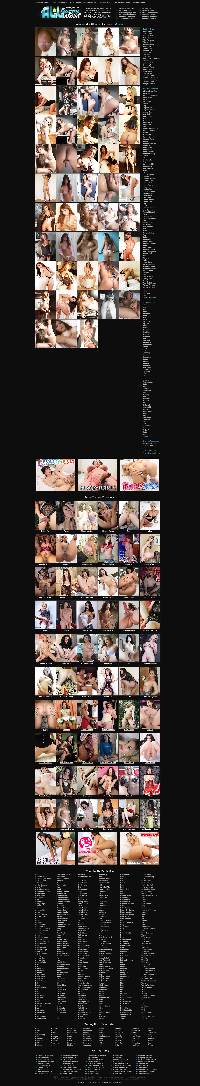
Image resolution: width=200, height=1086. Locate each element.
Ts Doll (144, 945)
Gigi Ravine (82, 883)
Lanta (145, 206)
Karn (80, 991)
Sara (143, 879)
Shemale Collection (127, 17)
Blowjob (146, 330)
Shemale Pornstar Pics (147, 1069)
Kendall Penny (83, 1014)
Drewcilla (60, 975)
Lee (100, 908)
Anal (144, 305)
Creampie (146, 336)
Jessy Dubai (83, 968)
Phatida (123, 975)
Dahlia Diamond (62, 945)
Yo (144, 289)
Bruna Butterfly (149, 131)
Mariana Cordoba (149, 218)
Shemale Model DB (120, 1059)
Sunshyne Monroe (148, 910)
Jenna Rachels (148, 185)
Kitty (144, 204)
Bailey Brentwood (42, 979)
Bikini (145, 326)
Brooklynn (60, 877)
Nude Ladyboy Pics (150, 13)
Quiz (122, 1000)
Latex (145, 374)
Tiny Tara (145, 941)
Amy (144, 106)
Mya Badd (103, 1016)
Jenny (80, 960)
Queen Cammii (126, 998)
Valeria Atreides (147, 954)
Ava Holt (38, 966)
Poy (121, 991)
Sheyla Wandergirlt (149, 895)
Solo (144, 415)
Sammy (123, 1016)
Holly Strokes (83, 914)
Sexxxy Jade (148, 270)
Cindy (58, 929)
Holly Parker (83, 912)
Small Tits (146, 413)
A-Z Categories (90, 2)
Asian (145, 307)
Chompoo (60, 922)
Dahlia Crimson (62, 943)
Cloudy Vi (146, 145)
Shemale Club (148, 82)
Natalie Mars (125, 902)
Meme (101, 983)
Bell (36, 991)
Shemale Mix (68, 1063)
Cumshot (146, 340)
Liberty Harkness (106, 922)
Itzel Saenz (82, 925)
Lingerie (146, 380)
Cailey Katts (61, 885)
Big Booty (146, 319)
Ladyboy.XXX (148, 63)
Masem (102, 973)
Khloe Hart (82, 1018)
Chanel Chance (62, 908)
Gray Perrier (83, 895)
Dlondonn (60, 966)
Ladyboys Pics (94, 1061)
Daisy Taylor (147, 147)
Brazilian (146, 332)
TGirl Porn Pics (144, 1065)
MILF (101, 1039)
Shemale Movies (60, 2)
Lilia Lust (102, 925)
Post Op (146, 401)
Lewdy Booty (104, 916)
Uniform (146, 432)
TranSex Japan (148, 61)
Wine (143, 991)
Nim (121, 920)
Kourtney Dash (105, 889)
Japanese (146, 372)
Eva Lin (146, 158)
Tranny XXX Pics (119, 1073)
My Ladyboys (93, 1057)
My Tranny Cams (149, 444)
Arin (37, 945)
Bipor (37, 1008)
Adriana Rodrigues (42, 881)
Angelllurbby (40, 933)
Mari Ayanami (148, 216)
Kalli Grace (82, 981)
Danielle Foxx (148, 149)
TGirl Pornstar (148, 40)
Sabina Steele (125, 1014)
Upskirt (150, 1041)
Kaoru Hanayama (85, 985)
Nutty (122, 937)
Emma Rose (61, 989)
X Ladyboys (117, 1057)
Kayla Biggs (82, 1000)
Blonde (145, 328)
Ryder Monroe (125, 1012)
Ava (144, 118)
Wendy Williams (149, 287)
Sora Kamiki (146, 904)
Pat (121, 958)
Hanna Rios (82, 900)
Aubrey (38, 956)
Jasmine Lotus (148, 181)
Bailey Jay (147, 38)
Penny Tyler (147, 262)
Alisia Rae (147, 101)
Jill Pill (80, 970)
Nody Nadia (147, 254)
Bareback (146, 313)
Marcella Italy (104, 958)
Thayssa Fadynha (148, 929)
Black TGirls (147, 46)
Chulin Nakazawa (149, 143)
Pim (121, 979)
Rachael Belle (125, 1002)
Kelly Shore (82, 1008)
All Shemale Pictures (127, 15)
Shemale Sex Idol (145, 1056)
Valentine (145, 952)
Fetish (69, 1041)
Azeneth (146, 120)
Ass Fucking (40, 1035)
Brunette (146, 334)
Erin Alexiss (61, 998)
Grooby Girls (148, 36)
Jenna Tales (82, 958)
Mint (100, 1004)
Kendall (81, 1010)
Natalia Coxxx (148, 241)
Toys (144, 428)
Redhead (146, 405)
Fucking (146, 355)
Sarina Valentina (149, 268)
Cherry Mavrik (62, 918)
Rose (122, 1006)
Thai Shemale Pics (95, 1063)
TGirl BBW (147, 57)
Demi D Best (61, 962)
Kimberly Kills (104, 883)
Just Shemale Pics (126, 19)
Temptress (145, 927)
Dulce (58, 977)
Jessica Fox (147, 189)
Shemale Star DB (149, 19)
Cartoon (59, 904)
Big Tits (146, 324)
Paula (122, 964)
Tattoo (145, 422)
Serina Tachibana (148, 889)
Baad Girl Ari (40, 975)
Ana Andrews (40, 925)
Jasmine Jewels (149, 179)
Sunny (144, 908)
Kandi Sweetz (83, 983)
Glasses (146, 361)
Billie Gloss (39, 1006)
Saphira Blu (146, 874)
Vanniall (144, 960)
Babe (145, 311)
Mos (144, 235)
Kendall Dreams (84, 1012)
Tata (144, 275)
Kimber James (148, 199)
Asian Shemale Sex (120, 1067)
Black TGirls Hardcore (151, 59)
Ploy (122, 983)
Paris (145, 260)
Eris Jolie (60, 1000)
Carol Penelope (62, 900)
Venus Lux (145, 964)
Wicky (143, 989)
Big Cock (146, 322)
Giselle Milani (83, 885)
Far (57, 1016)
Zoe (144, 295)
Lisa (100, 935)
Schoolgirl (147, 407)
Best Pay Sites (105, 2)
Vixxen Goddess (148, 979)
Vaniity (145, 281)
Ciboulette (60, 927)
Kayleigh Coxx (83, 1002)
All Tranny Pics (125, 11)
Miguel (101, 995)
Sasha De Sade (147, 885)
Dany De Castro (62, 956)
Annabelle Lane (41, 937)
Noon (122, 931)
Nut (121, 935)
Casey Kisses (148, 137)
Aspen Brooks (41, 954)
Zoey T (144, 1018)
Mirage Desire (104, 1006)
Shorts (134, 1032)
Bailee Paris (147, 122)
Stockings (147, 420)
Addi (37, 874)
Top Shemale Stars (95, 1059)
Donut (58, 970)
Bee (36, 989)
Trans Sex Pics (94, 1069)
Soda (143, 900)
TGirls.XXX (147, 42)
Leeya (101, 910)
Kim (100, 877)
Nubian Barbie (126, 933)
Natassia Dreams (149, 243)
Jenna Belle (147, 183)
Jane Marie (82, 939)
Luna (101, 945)
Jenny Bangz (83, 962)
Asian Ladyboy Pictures (122, 1071)
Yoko (145, 291)
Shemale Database (149, 17)
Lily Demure (104, 931)
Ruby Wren (124, 1008)
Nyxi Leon (147, 256)
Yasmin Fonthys (147, 998)
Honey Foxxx (83, 918)
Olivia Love (147, 258)
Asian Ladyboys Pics (127, 13)
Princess (123, 993)
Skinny (145, 409)
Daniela (59, 950)
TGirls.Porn (147, 34)
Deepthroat (147, 342)
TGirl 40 (146, 55)
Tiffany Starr (147, 279)
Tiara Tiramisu (148, 277)
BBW (145, 317)
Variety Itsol (146, 962)
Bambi (37, 985)
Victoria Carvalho (148, 968)
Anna (37, 935)
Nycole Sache (125, 939)
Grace (80, 891)
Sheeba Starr (146, 893)
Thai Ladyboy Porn (70, 1071)
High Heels (147, 367)
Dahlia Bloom (61, 941)
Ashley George (148, 112)
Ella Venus (60, 981)
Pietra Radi (124, 977)
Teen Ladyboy (68, 1065)
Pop (121, 989)
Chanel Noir (61, 910)
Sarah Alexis (146, 881)
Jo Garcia (81, 975)
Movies (119, 24)
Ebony (145, 347)
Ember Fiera (61, 985)
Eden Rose (60, 979)
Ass (144, 309)
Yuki (143, 1008)
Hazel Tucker (83, 904)
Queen (122, 995)
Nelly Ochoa (147, 32)
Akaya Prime (40, 887)
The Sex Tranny (94, 1073)
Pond (122, 985)
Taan (143, 914)
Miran (145, 231)
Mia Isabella (147, 225)
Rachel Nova (125, 1004)
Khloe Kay (103, 874)
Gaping (145, 359)
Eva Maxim (60, 1008)
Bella (145, 126)
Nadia (145, 237)
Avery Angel (40, 968)
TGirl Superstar (94, 1071)
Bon (36, 1014)
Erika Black (61, 995)
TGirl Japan (147, 73)
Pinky (122, 981)
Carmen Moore (148, 135)
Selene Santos (147, 887)
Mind (101, 1002)
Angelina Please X (42, 929)
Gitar (80, 887)
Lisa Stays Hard (105, 937)
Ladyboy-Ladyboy (150, 80)
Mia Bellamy (104, 985)
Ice (144, 172)
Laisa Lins (103, 897)
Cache (59, 883)
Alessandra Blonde (150, 95)
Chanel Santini (62, 912)
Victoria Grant (147, 973)
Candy (145, 133)
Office (101, 1043)
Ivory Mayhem (148, 174)
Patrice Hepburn (126, 960)
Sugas (144, 906)
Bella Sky (39, 998)
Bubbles (59, 881)
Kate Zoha (82, 998)
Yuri (143, 1010)
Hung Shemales (149, 84)
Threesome (147, 426)
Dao (58, 958)
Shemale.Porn (148, 67)
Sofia (143, 902)
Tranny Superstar (145, 1073)
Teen (144, 424)
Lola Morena (148, 210)
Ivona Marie (82, 927)
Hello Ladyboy (148, 44)
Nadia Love (124, 874)
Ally (36, 908)
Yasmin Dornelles (148, 995)
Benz (37, 1002)
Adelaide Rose (41, 877)
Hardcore (146, 365)
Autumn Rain (40, 962)
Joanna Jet (147, 52)
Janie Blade (82, 941)
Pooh (122, 987)
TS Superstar (68, 1059)
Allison (145, 104)
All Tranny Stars (101, 1082)
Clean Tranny (68, 1073)
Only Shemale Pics (95, 1065)
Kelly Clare (147, 197)
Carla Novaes (61, 893)
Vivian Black (146, 977)
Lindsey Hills (104, 933)
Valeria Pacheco (147, 956)
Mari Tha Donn (105, 962)
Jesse (145, 187)
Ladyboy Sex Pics (145, 1057)
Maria (101, 964)
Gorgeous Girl (148, 164)
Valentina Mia (146, 950)
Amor (37, 918)
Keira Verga (147, 71)
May (144, 220)
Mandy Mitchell (149, 212)
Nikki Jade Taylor (127, 914)
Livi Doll (102, 939)
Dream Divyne (62, 973)
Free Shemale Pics (120, 1063)
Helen (80, 906)
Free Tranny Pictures (71, 1067)
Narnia (122, 891)
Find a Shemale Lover (151, 453)
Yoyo (143, 1004)
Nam (122, 877)
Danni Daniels (148, 152)
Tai (142, 916)
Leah (101, 904)
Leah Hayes (103, 906)
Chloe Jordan (61, 920)
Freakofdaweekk (84, 877)
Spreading (147, 417)
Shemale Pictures (43, 2)
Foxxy (145, 162)
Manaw (102, 952)
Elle (57, 983)
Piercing (146, 395)
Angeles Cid (147, 50)
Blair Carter (39, 1010)
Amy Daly (39, 922)
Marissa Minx (104, 970)
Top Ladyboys (118, 1061)
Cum (144, 338)
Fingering (146, 353)
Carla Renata (61, 895)
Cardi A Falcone (62, 891)
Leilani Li (102, 912)
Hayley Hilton (83, 902)
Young (145, 436)
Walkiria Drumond (148, 981)
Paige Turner (125, 945)
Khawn (80, 1016)
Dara (58, 960)
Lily (100, 929)
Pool (144, 397)
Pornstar (146, 399)
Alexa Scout (147, 97)
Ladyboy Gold (148, 75)
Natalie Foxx (125, 900)
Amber (38, 912)
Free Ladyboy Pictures (122, 1065)
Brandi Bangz (40, 1016)
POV (144, 403)
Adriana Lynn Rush (150, 91)
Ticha (143, 935)
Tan (142, 918)
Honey (80, 916)
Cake (58, 887)
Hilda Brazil (147, 166)
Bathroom (146, 315)
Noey (122, 929)
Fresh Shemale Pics (146, 1061)
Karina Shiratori (84, 987)
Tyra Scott (145, 947)
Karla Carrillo (148, 193)
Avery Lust (39, 970)
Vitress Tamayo (149, 285)
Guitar (80, 897)
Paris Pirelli (124, 956)
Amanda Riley (40, 910)
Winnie (144, 993)
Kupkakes (103, 891)
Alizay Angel (40, 904)
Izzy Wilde (82, 931)
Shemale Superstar (126, 9)
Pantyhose (147, 390)
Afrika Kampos (148, 93)
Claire (58, 931)
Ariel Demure (40, 943)
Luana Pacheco (105, 943)
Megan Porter (104, 977)
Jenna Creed (83, 952)
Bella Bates (39, 995)
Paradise (123, 952)
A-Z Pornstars (75, 2)
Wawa (143, 983)
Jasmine (146, 177)
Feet (144, 351)
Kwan (101, 893)
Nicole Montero (149, 250)
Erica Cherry (61, 993)
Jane (80, 937)
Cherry (145, 141)
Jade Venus (82, 935)
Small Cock (147, 411)
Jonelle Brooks (149, 191)
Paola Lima (124, 950)
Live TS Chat (148, 446)
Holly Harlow (148, 168)
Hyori (145, 170)
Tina (143, 939)
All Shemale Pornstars (147, 1059)
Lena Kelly (103, 914)
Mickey (102, 991)
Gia (79, 879)
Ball (36, 983)
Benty (37, 1000)
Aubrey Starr (40, 960)
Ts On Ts (146, 430)
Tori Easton (146, 943)
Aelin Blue (39, 883)
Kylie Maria (103, 895)
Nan (121, 879)
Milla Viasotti (148, 227)
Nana (122, 881)
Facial (145, 349)
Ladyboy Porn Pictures (97, 1056)
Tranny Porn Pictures (146, 1071)
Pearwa (123, 970)
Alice (145, 99)
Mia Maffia (103, 989)
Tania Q (146, 272)
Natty (145, 245)
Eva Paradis (147, 160)
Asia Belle (147, 114)
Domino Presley (149, 154)
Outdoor (146, 386)
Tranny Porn (118, 1056)
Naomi (122, 887)
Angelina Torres (149, 110)
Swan (143, 912)
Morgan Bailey (148, 233)
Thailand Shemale (149, 15)
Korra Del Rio (104, 887)
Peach (122, 966)
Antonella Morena (42, 941)
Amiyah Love (40, 916)
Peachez (123, 968)
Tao (142, 922)
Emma (59, 987)
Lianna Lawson (149, 208)
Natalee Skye (125, 895)
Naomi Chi (147, 239)
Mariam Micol (104, 966)
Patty (122, 962)
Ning (122, 925)
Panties (146, 388)
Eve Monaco (61, 1012)
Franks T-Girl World (150, 77)
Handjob (146, 363)
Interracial (147, 369)
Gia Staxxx (82, 881)
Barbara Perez (41, 987)
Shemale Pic (143, 1063)
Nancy (122, 883)
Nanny (122, 885)
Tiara (143, 931)
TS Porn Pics (147, 9)
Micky (101, 993)
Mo (100, 1010)
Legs (144, 378)
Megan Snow (148, 222)
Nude (145, 384)
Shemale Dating (139, 2)
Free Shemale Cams (122, 2)
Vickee (144, 966)
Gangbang (147, 357)
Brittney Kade (40, 1018)
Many (145, 214)
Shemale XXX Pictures (72, 1069)
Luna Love (103, 947)
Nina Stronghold (149, 252)
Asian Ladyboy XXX (96, 1067)
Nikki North (124, 916)
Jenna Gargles (83, 954)
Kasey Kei (82, 995)
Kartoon (81, 993)
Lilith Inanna (104, 927)
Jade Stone (82, 933)
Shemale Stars (148, 11)
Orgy (101, 1045)
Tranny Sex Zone (120, 1069)
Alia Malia (39, 897)
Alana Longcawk (42, 889)
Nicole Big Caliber (127, 910)
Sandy (122, 1018)
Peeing (145, 392)
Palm (122, 947)
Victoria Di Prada (149, 283)
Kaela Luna (82, 979)
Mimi (144, 229)
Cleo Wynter (61, 933)
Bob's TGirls (148, 69)
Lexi (100, 918)
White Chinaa (146, 987)
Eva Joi (59, 1004)
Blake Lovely (40, 1012)
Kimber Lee (147, 48)
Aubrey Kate (148, 116)
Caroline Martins (63, 902)
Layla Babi (103, 902)
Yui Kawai (146, 293)
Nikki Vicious (125, 918)
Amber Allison (41, 914)
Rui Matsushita (148, 264)
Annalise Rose (41, 939)
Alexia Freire (40, 895)
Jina (79, 973)
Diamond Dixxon (63, 964)
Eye (57, 1014)
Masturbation (148, 382)
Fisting (70, 1045)
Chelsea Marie (148, 139)
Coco (58, 937)
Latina (145, 376)
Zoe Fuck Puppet (149, 298)
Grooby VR (147, 65)
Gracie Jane (82, 893)
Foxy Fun (81, 874)
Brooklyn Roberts (63, 874)
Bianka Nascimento (150, 129)
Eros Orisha (61, 1002)
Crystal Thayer (62, 939)
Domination (147, 344)
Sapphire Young (149, 266)
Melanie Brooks (105, 981)
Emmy (145, 156)
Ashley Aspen (40, 947)
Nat (121, 893)
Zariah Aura (146, 1012)
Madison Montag (105, 950)
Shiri (143, 897)
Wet (144, 434)
